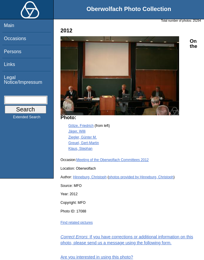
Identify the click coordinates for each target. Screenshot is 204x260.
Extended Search (26, 118)
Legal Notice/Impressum (23, 80)
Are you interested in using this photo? (96, 257)
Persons (12, 51)
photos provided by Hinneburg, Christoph (141, 177)
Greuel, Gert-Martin (83, 143)
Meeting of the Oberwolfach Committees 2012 (112, 160)
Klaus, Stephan (80, 148)
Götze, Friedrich (80, 126)
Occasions (15, 38)
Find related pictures (76, 222)
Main (9, 25)
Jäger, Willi (76, 131)
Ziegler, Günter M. (82, 137)
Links (9, 64)
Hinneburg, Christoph (89, 177)
